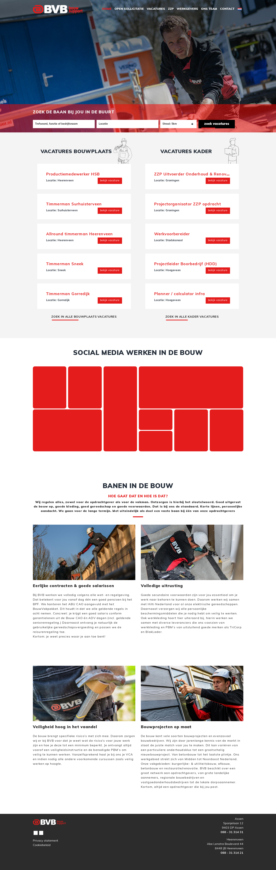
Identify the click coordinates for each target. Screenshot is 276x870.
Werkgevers (187, 9)
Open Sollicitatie (129, 9)
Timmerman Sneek (65, 264)
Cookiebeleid (42, 845)
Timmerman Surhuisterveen (74, 204)
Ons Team (209, 9)
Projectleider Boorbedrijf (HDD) (185, 264)
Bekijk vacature (110, 180)
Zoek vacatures (216, 124)
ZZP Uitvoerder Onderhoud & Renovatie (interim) (203, 174)
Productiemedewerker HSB (73, 174)
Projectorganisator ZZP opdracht (187, 204)
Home (107, 9)
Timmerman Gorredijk (68, 294)
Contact (227, 9)
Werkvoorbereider (172, 234)
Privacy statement (45, 840)
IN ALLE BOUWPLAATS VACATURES (83, 316)
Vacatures (156, 9)
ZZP (171, 9)
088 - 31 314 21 (232, 853)
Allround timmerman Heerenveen (79, 234)
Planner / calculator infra (179, 294)
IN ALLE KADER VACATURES (192, 316)
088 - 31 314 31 (232, 832)
